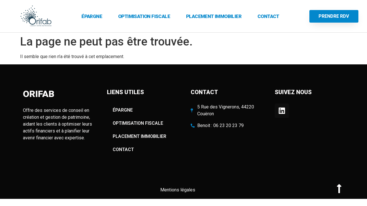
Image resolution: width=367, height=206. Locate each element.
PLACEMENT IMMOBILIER (213, 16)
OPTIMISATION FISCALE (144, 16)
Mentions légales (178, 190)
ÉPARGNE (91, 16)
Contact (268, 16)
